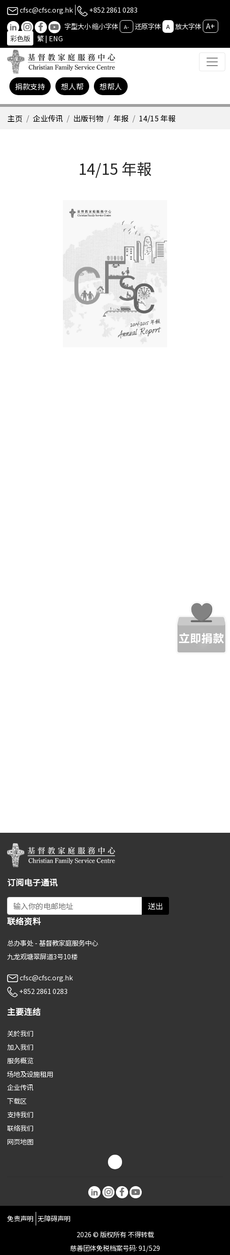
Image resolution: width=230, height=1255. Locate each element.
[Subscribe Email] (74, 906)
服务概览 (20, 1060)
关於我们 (20, 1033)
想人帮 (72, 86)
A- (126, 26)
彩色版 (20, 38)
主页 (15, 118)
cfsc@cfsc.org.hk (40, 10)
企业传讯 (48, 118)
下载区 (17, 1101)
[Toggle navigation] (212, 61)
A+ (210, 25)
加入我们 (20, 1047)
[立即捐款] (201, 628)
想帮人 (111, 86)
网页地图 (20, 1141)
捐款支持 (30, 86)
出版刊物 (88, 118)
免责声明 (20, 1218)
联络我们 (20, 1128)
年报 (121, 118)
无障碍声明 (54, 1218)
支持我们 (20, 1114)
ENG (56, 38)
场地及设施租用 (30, 1074)
